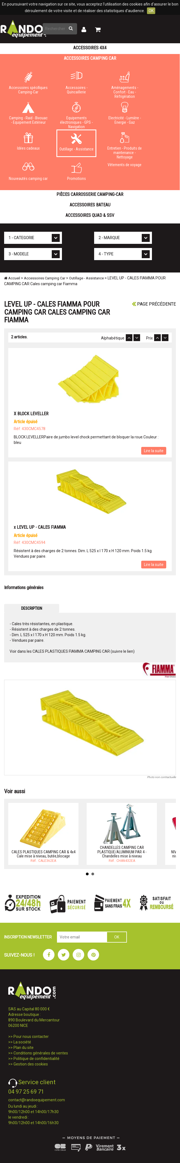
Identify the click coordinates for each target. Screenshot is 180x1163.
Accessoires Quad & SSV (90, 215)
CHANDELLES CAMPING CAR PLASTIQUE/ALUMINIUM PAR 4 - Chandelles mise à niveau (121, 851)
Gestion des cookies (30, 1064)
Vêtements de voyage (124, 165)
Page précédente (154, 304)
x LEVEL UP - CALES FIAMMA (40, 527)
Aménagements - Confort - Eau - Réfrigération (124, 84)
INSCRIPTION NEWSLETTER (28, 937)
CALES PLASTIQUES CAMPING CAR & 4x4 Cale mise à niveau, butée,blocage (43, 854)
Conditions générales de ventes (40, 1053)
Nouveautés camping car (28, 172)
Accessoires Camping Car (90, 58)
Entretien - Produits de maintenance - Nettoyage (124, 144)
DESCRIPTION (31, 608)
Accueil (12, 278)
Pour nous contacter (31, 1036)
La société (22, 1042)
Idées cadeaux (28, 141)
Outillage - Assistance (76, 142)
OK (151, 11)
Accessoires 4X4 (90, 47)
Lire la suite (153, 451)
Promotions (76, 172)
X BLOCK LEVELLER (31, 413)
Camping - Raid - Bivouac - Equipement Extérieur (28, 113)
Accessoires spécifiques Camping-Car (28, 83)
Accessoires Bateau (90, 204)
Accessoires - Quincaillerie (76, 83)
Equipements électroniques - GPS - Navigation (76, 114)
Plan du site (23, 1047)
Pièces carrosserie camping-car (89, 194)
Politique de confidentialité (36, 1058)
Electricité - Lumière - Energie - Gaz (124, 113)
